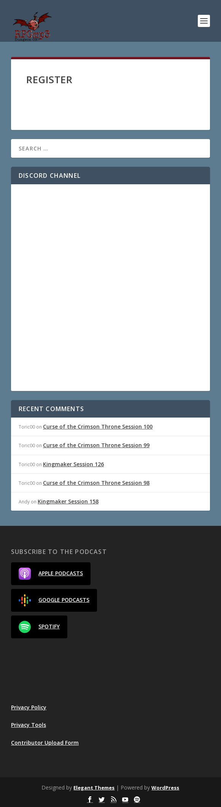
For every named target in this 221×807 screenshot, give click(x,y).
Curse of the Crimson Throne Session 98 (96, 482)
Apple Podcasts (51, 574)
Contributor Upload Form (45, 742)
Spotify (39, 627)
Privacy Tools (28, 724)
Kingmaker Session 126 (73, 464)
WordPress (165, 787)
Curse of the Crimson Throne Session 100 (98, 426)
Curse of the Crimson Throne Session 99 (96, 445)
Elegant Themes (93, 787)
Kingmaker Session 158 (68, 501)
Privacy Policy (28, 707)
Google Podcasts (54, 600)
